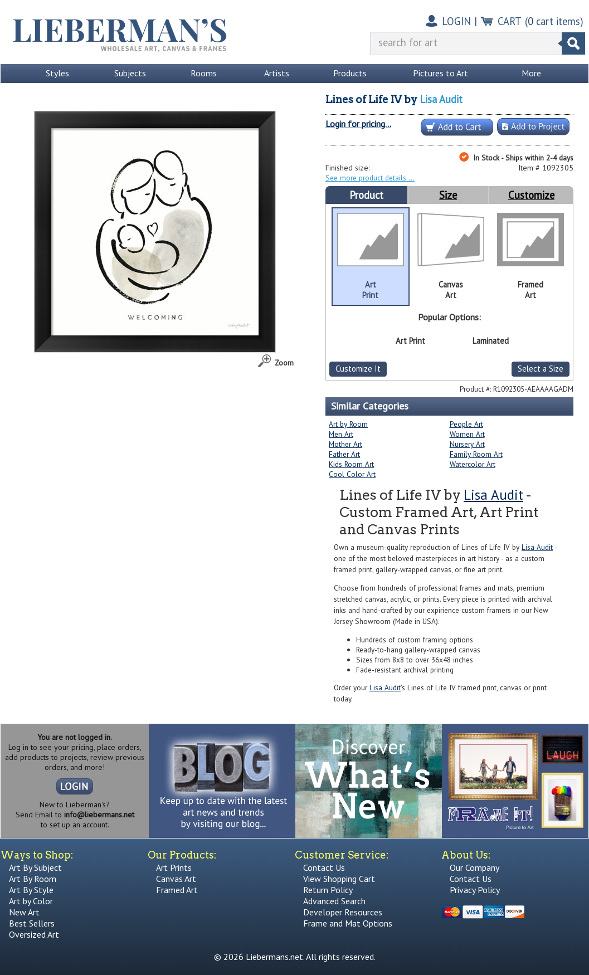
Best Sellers (32, 923)
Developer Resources (342, 912)
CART (510, 21)
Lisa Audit (441, 99)
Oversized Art (34, 934)
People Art (466, 424)
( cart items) (554, 21)
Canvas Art (176, 878)
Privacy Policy (475, 889)
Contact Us (324, 867)
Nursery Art (467, 444)
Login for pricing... (358, 123)
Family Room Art (476, 454)
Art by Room (348, 424)
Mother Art (345, 444)
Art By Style (31, 889)
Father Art (344, 454)
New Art (24, 912)
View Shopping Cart (339, 878)
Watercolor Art (472, 464)
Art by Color (31, 900)
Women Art (467, 434)
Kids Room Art (351, 464)
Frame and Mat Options (347, 923)
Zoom (284, 363)
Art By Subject (35, 867)
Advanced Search (334, 900)
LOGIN (456, 21)
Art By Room (32, 878)
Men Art (341, 434)
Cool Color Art (352, 474)
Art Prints (174, 867)
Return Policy (328, 889)
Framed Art (177, 889)
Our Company (474, 867)
